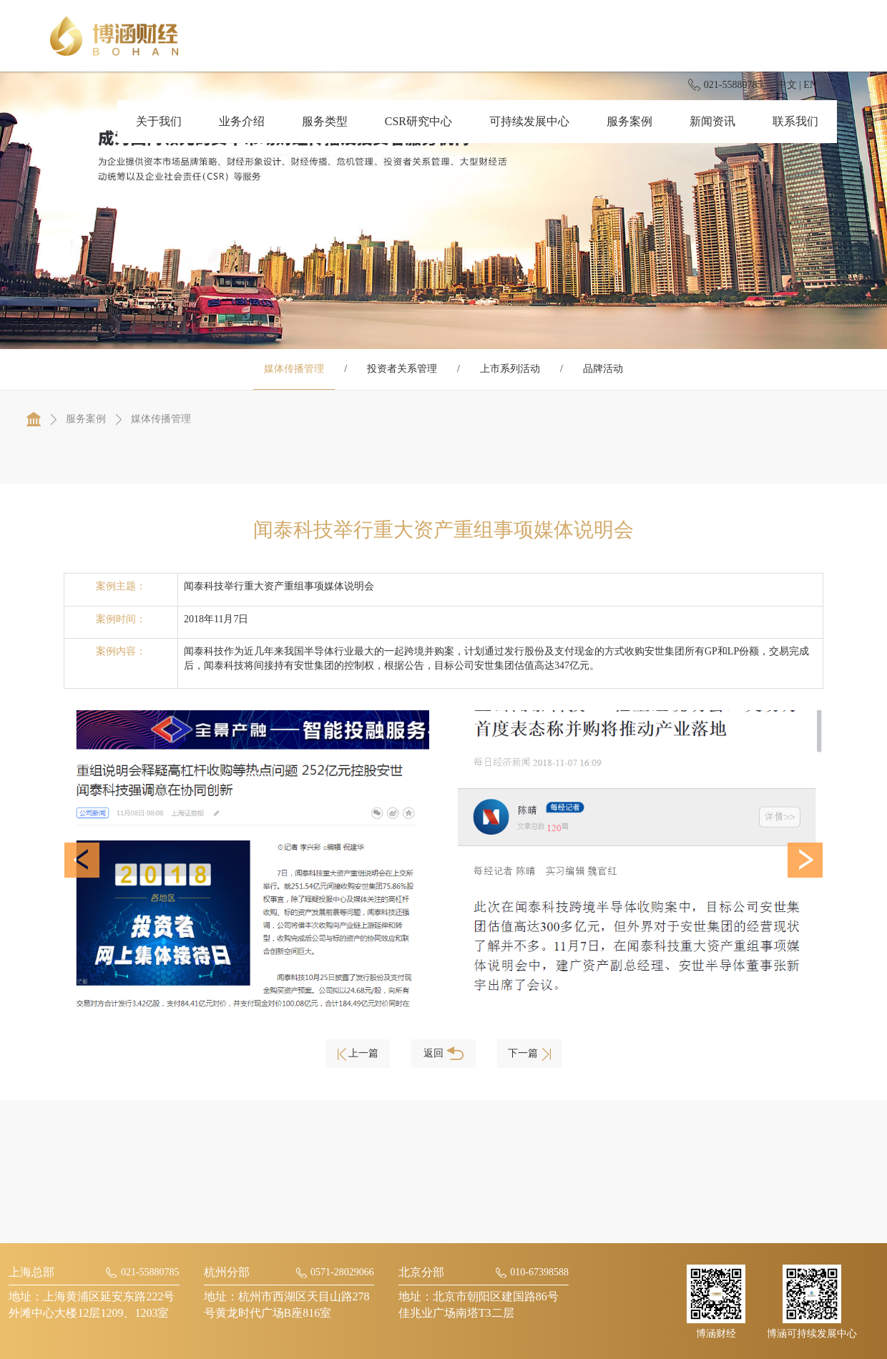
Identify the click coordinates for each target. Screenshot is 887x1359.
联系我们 (795, 121)
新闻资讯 (712, 121)
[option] (247, 860)
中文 (787, 84)
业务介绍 (242, 121)
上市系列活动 (510, 368)
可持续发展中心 (529, 121)
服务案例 (629, 121)
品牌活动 (603, 368)
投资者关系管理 (402, 368)
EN (810, 84)
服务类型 (325, 121)
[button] (81, 860)
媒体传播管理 (294, 368)
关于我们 (159, 121)
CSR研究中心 (418, 121)
